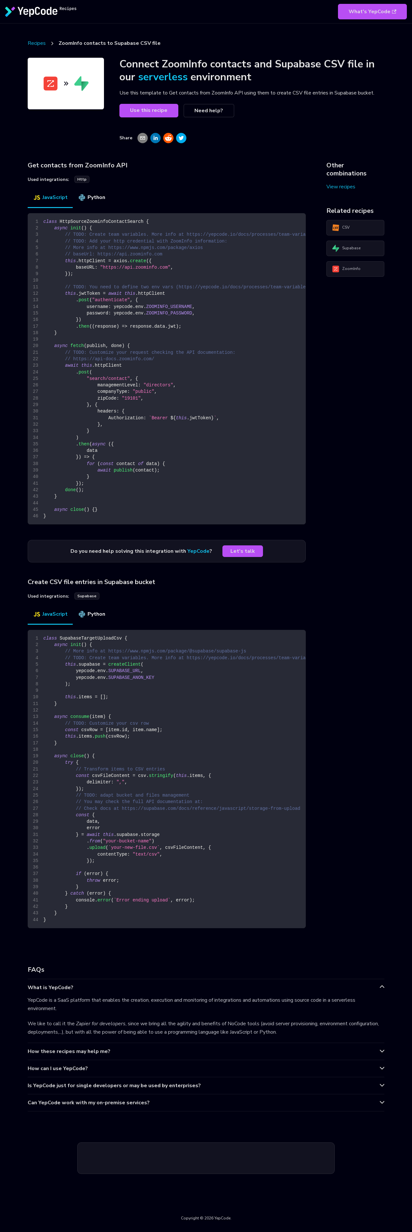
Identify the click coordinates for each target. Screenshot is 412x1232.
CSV (341, 228)
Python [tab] (91, 197)
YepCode (198, 551)
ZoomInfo (346, 269)
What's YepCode (372, 11)
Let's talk (242, 551)
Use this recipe (148, 110)
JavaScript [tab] (50, 197)
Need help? (208, 110)
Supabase (346, 248)
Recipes (37, 43)
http (82, 179)
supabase (87, 596)
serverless (163, 77)
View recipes (340, 186)
